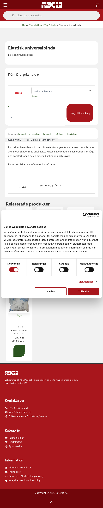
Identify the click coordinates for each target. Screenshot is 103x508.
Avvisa (51, 291)
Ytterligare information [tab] (41, 140)
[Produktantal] (36, 117)
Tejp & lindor (50, 25)
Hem (24, 25)
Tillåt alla (83, 291)
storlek (18, 93)
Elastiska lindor (34, 133)
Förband (22, 133)
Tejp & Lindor (59, 133)
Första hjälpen (35, 25)
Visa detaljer (86, 281)
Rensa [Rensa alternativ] (34, 96)
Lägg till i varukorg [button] (19, 351)
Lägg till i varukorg (80, 113)
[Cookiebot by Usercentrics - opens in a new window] (85, 215)
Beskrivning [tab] (14, 140)
